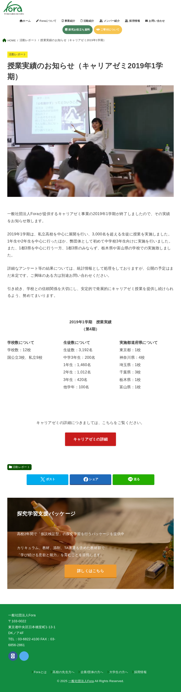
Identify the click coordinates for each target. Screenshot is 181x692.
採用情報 (140, 672)
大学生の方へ (118, 672)
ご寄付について (107, 29)
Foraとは (40, 672)
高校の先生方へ (63, 672)
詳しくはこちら (90, 571)
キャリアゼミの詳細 (90, 439)
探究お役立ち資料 (77, 29)
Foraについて (46, 20)
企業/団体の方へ (92, 672)
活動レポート (17, 54)
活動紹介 (87, 20)
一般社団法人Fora (81, 681)
